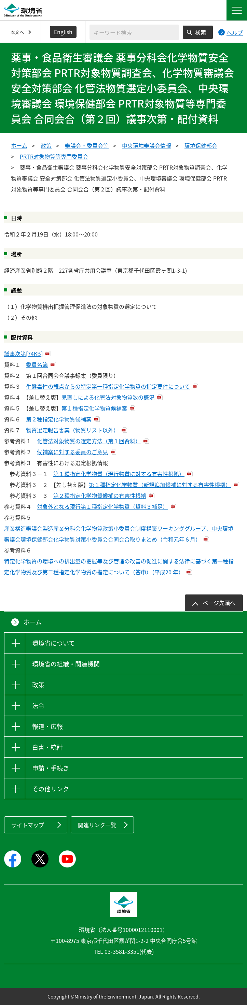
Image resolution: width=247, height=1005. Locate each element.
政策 (46, 145)
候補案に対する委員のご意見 (72, 452)
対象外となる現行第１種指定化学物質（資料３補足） (102, 506)
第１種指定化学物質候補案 (94, 408)
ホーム (19, 145)
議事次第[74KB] (23, 353)
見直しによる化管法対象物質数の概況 (107, 397)
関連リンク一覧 (97, 825)
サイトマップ (27, 825)
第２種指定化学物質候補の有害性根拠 (99, 495)
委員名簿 (37, 364)
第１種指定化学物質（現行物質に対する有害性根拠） (118, 474)
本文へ (17, 32)
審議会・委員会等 (87, 145)
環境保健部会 (200, 145)
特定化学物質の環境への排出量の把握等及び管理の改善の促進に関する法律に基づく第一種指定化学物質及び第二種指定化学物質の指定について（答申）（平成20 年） (119, 566)
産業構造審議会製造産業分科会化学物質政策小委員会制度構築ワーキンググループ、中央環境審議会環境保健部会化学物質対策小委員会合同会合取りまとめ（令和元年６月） (118, 533)
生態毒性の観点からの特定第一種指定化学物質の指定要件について (108, 386)
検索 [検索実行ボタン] (200, 32)
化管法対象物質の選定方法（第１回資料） (89, 441)
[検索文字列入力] (134, 32)
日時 (16, 218)
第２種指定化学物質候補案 (59, 419)
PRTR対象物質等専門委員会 (54, 156)
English (63, 32)
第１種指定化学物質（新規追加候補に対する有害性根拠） (160, 484)
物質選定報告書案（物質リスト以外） (72, 430)
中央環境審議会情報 (146, 145)
